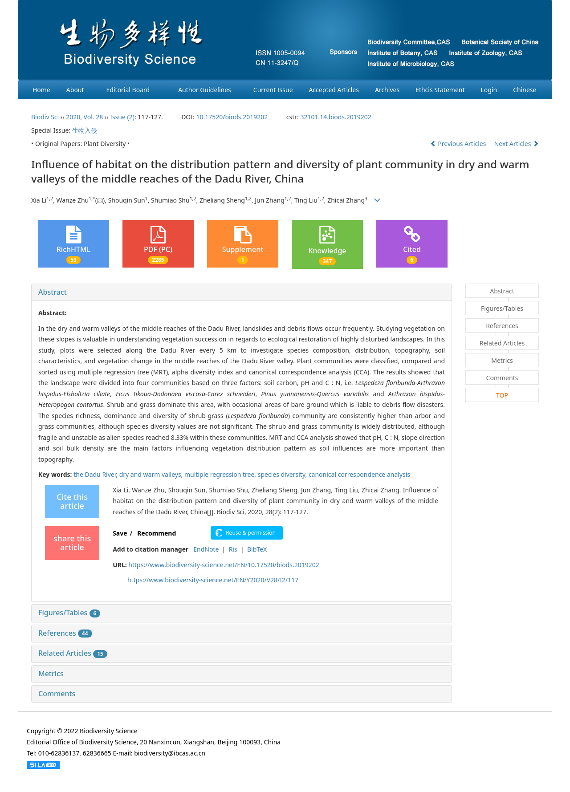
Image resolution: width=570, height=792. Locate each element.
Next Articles (516, 143)
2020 (73, 117)
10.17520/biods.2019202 (232, 117)
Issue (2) (122, 117)
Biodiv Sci (45, 117)
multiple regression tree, (221, 474)
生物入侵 (84, 130)
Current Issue (273, 89)
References (65, 633)
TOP (502, 395)
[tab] (242, 292)
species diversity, (283, 474)
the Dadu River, (96, 474)
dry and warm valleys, (151, 474)
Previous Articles (459, 143)
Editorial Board (128, 89)
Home (41, 89)
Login (489, 89)
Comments (56, 694)
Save (120, 533)
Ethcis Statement (439, 89)
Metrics (51, 673)
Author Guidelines (204, 89)
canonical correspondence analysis (359, 474)
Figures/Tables (69, 612)
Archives (387, 89)
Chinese (524, 89)
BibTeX (257, 549)
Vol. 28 (93, 117)
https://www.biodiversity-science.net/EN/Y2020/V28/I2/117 (212, 580)
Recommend (156, 533)
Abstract (52, 292)
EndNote (206, 549)
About (75, 89)
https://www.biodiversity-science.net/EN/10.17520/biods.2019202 (223, 564)
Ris (233, 549)
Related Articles (72, 653)
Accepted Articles (334, 89)
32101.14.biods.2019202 (335, 117)
